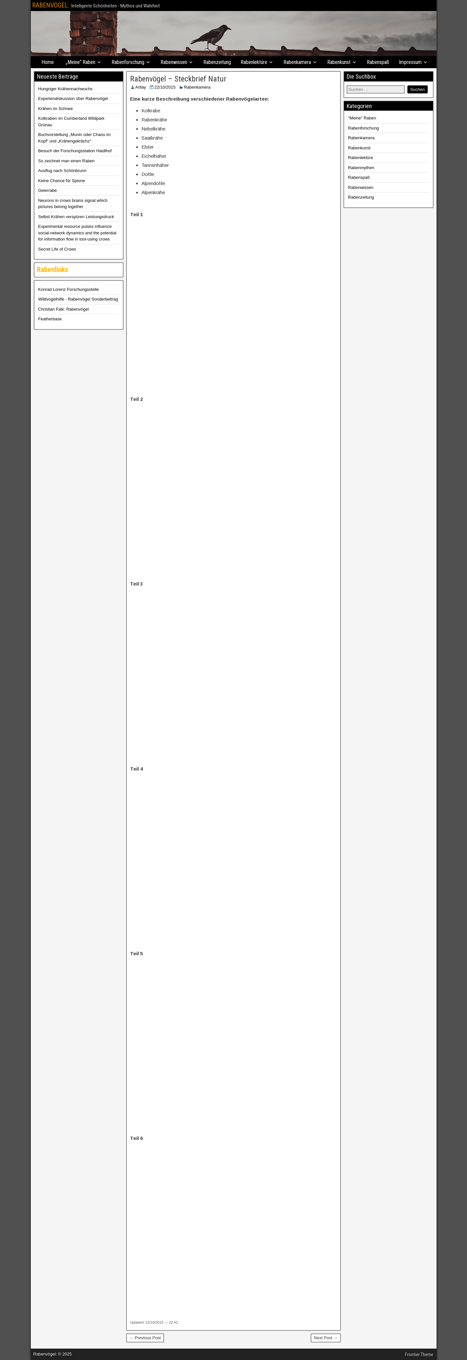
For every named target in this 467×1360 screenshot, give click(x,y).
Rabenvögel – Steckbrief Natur (178, 78)
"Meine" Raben (362, 118)
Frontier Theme (419, 1354)
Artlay (140, 87)
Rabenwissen (174, 62)
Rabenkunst (339, 62)
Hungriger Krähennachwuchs (65, 88)
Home (48, 62)
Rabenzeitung (217, 62)
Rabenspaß (378, 62)
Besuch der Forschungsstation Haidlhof (75, 150)
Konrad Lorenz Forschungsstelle (68, 289)
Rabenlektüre (254, 62)
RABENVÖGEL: (50, 5)
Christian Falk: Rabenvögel (63, 309)
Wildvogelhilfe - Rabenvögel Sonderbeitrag (78, 299)
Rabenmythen (361, 167)
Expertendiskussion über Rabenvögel (73, 98)
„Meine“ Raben (80, 62)
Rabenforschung (128, 62)
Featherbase (50, 318)
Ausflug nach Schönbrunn (62, 170)
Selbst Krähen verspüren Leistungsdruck (76, 216)
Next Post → (326, 1337)
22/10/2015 (164, 87)
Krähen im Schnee (55, 108)
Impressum (410, 62)
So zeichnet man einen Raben (66, 160)
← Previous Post (145, 1337)
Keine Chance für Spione (61, 180)
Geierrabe (47, 190)
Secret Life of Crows (57, 249)
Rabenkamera (297, 62)
